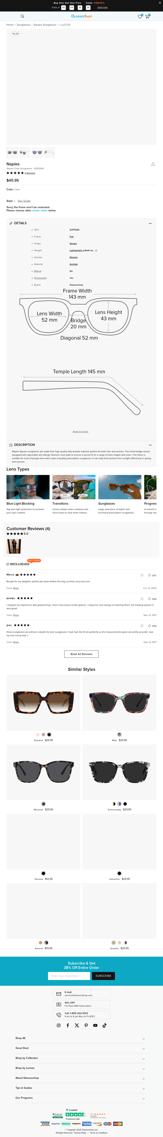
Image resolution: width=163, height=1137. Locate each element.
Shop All (20, 1038)
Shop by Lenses (25, 1068)
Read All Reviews (82, 654)
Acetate (74, 264)
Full (71, 237)
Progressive (40, 278)
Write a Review (19, 564)
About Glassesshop (27, 1078)
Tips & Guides (23, 1088)
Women (74, 257)
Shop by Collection (26, 1058)
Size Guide (24, 201)
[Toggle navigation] (16, 16)
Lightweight (76, 250)
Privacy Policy (80, 1133)
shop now (102, 7)
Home (10, 25)
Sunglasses (23, 25)
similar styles (40, 210)
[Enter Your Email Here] (69, 976)
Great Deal (22, 1048)
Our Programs (24, 1098)
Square (73, 244)
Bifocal (37, 271)
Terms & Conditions (98, 1133)
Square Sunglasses (45, 25)
